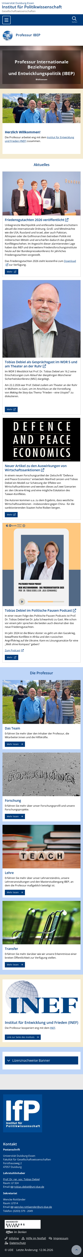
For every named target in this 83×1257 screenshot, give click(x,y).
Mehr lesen (13, 744)
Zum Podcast (12, 650)
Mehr (10, 271)
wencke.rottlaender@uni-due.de (33, 1207)
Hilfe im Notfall (34, 1238)
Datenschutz (15, 1243)
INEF (52, 1028)
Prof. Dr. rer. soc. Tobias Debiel (21, 1179)
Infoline (12, 1238)
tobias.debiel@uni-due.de (29, 1186)
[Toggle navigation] (6, 20)
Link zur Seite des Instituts (20, 1037)
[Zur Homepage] (41, 3)
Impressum (58, 1238)
